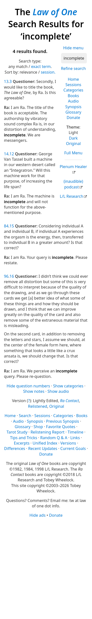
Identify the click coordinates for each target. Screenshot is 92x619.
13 (6, 81)
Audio (73, 101)
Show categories (68, 386)
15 (12, 226)
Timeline (75, 432)
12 (12, 154)
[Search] (74, 58)
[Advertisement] (46, 568)
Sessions (73, 84)
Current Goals (73, 448)
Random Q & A (53, 437)
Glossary (73, 112)
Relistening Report (47, 432)
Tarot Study (17, 432)
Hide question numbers (28, 386)
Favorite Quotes (60, 426)
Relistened (37, 406)
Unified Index (45, 443)
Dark (73, 138)
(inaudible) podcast (73, 184)
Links (75, 437)
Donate (73, 117)
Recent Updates (42, 448)
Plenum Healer (73, 166)
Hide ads (37, 515)
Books (73, 95)
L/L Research (71, 196)
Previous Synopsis (62, 421)
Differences (14, 448)
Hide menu (73, 48)
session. (48, 72)
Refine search (73, 68)
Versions (68, 443)
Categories (73, 90)
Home (73, 79)
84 (6, 226)
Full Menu (73, 153)
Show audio (58, 391)
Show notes (33, 391)
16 (12, 276)
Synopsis (73, 106)
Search (25, 415)
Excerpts (22, 443)
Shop (38, 426)
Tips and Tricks (23, 437)
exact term (41, 66)
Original (73, 143)
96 (6, 276)
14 (6, 154)
